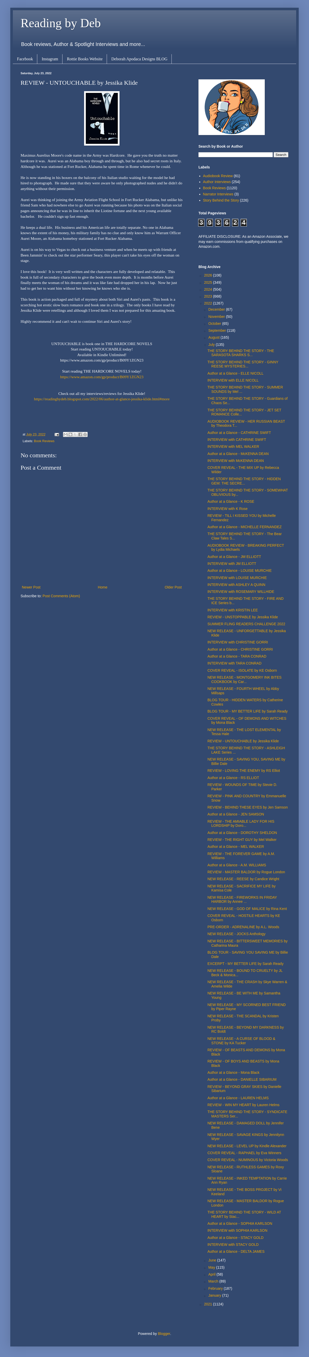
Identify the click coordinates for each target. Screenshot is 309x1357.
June (212, 1260)
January (215, 1295)
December (217, 309)
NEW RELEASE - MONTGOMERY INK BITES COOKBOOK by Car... (244, 679)
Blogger (164, 1334)
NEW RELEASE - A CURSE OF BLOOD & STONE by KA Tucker (241, 1041)
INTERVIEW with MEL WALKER (233, 446)
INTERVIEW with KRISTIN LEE (232, 610)
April (212, 1274)
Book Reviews (44, 441)
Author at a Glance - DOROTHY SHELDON (242, 833)
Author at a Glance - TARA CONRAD (236, 656)
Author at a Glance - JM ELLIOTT (234, 557)
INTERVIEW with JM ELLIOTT (231, 564)
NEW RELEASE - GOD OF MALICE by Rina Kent (247, 909)
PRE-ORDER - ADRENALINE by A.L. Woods (243, 927)
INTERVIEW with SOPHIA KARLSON (237, 1230)
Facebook (25, 59)
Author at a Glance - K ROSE (230, 501)
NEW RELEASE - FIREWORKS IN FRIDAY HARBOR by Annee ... (242, 899)
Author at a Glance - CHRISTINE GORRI (240, 649)
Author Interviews (217, 182)
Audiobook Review (218, 176)
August (214, 337)
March (213, 1281)
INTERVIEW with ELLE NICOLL (233, 380)
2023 (208, 296)
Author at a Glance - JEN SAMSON (235, 814)
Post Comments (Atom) (61, 596)
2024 (208, 289)
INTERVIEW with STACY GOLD (233, 1244)
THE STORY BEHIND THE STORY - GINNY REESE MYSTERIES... (242, 364)
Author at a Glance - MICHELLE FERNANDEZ (244, 527)
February (216, 1288)
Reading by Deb (61, 23)
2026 (208, 275)
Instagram (50, 59)
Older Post (173, 587)
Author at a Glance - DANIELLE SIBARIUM (241, 1079)
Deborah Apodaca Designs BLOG (139, 59)
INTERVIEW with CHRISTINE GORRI (237, 642)
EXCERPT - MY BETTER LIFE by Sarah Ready (245, 964)
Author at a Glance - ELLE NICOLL (235, 373)
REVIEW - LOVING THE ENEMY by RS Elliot (243, 770)
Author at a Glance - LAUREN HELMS (238, 1098)
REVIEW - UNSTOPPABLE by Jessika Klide (242, 617)
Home (102, 587)
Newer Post (31, 587)
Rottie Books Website (85, 59)
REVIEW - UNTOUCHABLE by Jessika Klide (243, 741)
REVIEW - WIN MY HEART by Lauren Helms (243, 1105)
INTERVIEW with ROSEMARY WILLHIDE (240, 592)
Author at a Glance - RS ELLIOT (233, 778)
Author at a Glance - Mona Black (233, 1072)
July (212, 345)
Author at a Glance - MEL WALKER (235, 846)
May (212, 1267)
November (217, 317)
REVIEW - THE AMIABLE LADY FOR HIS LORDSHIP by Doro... (240, 823)
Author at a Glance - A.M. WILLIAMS (236, 865)
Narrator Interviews (218, 194)
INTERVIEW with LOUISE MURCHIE (237, 578)
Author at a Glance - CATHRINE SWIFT (239, 433)
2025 (208, 282)
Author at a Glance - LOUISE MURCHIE (239, 570)
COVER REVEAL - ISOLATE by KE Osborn (242, 670)
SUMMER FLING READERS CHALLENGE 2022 (246, 624)
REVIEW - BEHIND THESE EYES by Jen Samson (247, 807)
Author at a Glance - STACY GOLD (235, 1238)
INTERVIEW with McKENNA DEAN (235, 461)
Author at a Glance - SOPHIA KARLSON (239, 1223)
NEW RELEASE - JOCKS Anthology (236, 934)
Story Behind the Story (221, 200)
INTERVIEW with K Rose (227, 509)
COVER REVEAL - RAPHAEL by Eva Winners (244, 1153)
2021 (208, 1304)
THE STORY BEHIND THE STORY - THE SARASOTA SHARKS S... (240, 353)
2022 (208, 303)
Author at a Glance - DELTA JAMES (236, 1251)
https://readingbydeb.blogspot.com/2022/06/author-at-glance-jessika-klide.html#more (102, 399)
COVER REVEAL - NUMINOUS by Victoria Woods (247, 1160)
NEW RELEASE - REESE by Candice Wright (243, 879)
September (217, 330)
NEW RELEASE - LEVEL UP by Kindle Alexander (246, 1146)
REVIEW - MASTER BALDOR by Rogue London (246, 872)
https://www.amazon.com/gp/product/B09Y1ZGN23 (101, 377)
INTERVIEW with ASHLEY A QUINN (236, 585)
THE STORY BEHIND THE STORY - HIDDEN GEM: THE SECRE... (244, 481)
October (215, 323)
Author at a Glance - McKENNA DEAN (238, 454)
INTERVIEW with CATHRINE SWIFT (236, 440)
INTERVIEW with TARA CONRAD (234, 663)
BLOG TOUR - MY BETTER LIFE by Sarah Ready (247, 711)
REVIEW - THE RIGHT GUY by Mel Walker (242, 840)
